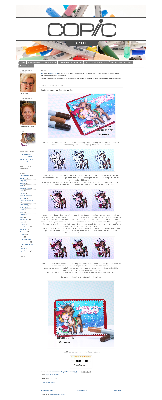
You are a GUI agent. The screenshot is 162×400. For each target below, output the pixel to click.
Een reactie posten (49, 382)
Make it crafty (24, 207)
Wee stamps (24, 219)
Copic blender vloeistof (27, 244)
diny (21, 185)
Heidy (22, 222)
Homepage (82, 390)
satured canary (24, 227)
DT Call (22, 248)
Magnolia (23, 180)
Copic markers (50, 374)
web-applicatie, (53, 73)
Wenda (22, 178)
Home (22, 62)
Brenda (22, 209)
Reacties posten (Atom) (57, 394)
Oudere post (116, 390)
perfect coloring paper (27, 200)
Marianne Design (25, 195)
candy (22, 237)
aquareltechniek (25, 251)
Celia (21, 212)
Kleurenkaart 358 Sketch (27, 157)
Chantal (22, 234)
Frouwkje (23, 229)
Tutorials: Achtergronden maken (96, 62)
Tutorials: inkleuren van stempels (70, 62)
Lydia (21, 190)
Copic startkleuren (25, 154)
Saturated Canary (25, 188)
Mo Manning (24, 204)
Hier (42, 73)
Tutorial (22, 183)
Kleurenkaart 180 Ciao (27, 159)
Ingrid (22, 217)
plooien (22, 224)
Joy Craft (23, 198)
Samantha (23, 232)
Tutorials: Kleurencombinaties (121, 62)
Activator (23, 214)
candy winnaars (25, 242)
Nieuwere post (47, 390)
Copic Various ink (25, 239)
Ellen (57, 374)
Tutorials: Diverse (50, 62)
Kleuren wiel (24, 162)
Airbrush (22, 193)
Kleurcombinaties (34, 62)
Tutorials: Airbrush (26, 66)
